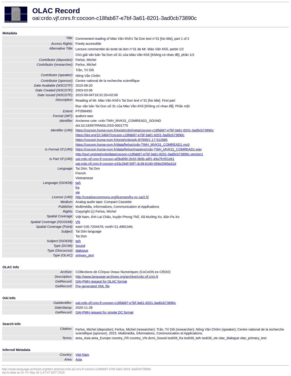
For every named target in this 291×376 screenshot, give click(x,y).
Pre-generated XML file (92, 286)
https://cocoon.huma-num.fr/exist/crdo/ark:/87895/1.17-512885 (121, 140)
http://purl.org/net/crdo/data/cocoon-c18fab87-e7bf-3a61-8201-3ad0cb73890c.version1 (139, 154)
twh (78, 183)
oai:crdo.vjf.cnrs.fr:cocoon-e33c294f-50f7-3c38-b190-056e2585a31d (125, 163)
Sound (80, 246)
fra (77, 187)
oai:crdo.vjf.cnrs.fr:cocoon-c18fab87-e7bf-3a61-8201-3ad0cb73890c (125, 303)
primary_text (84, 255)
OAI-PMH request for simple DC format (104, 312)
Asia (78, 359)
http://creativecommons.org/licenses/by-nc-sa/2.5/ (112, 197)
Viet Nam (82, 354)
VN (77, 222)
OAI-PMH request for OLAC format (101, 281)
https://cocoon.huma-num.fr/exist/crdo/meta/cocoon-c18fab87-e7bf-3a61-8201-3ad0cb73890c (144, 130)
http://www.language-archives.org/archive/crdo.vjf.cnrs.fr (116, 276)
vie (77, 192)
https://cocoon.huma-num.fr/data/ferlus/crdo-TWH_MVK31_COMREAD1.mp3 (132, 144)
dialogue (81, 250)
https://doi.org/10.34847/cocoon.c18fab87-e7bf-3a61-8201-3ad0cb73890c (129, 135)
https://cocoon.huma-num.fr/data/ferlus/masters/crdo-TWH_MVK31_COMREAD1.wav (138, 149)
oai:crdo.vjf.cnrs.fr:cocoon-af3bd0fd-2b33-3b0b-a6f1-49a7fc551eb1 (124, 159)
